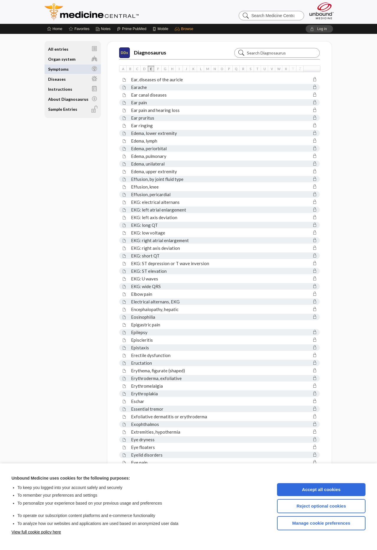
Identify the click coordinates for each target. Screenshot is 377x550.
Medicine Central (117, 12)
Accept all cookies (321, 489)
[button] (185, 29)
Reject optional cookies (321, 505)
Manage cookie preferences (321, 523)
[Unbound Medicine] (322, 10)
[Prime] (131, 29)
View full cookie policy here (36, 532)
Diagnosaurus (142, 52)
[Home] (54, 29)
